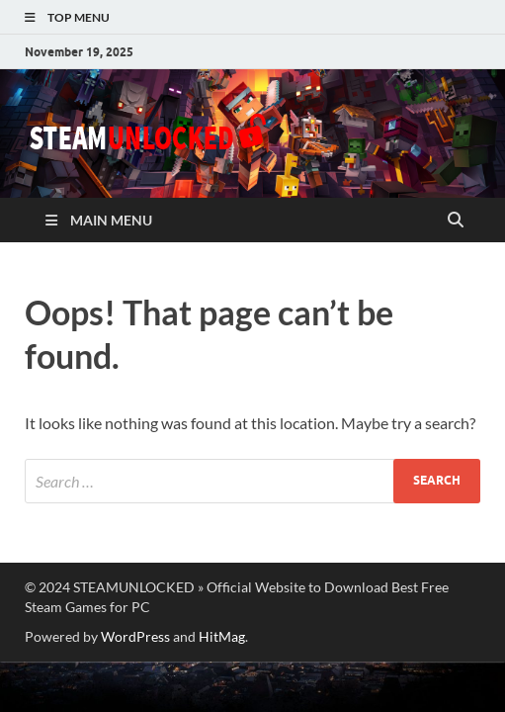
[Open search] (455, 220)
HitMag (222, 636)
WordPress (135, 636)
